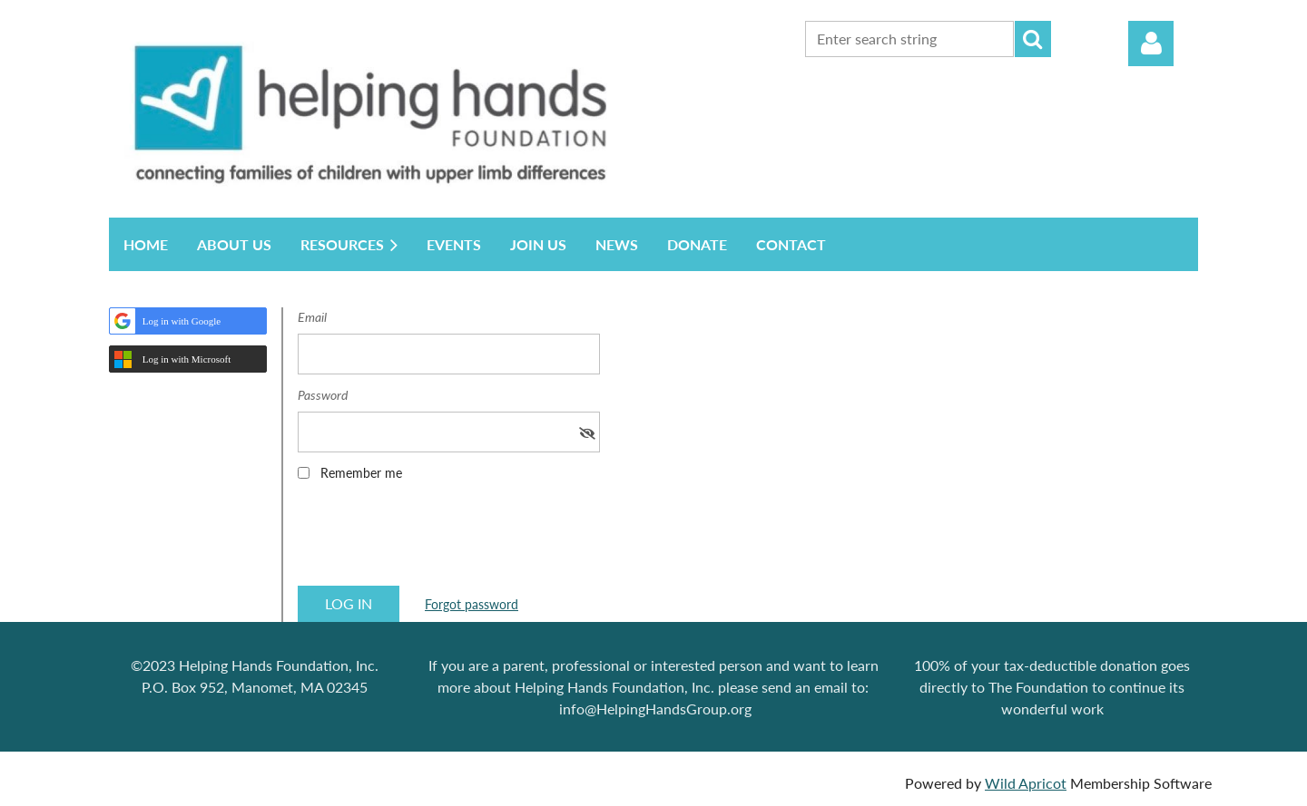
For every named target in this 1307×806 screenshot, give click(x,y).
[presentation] (436, 539)
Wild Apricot (1025, 782)
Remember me (361, 473)
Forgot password (471, 604)
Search (1033, 39)
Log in (1151, 43)
